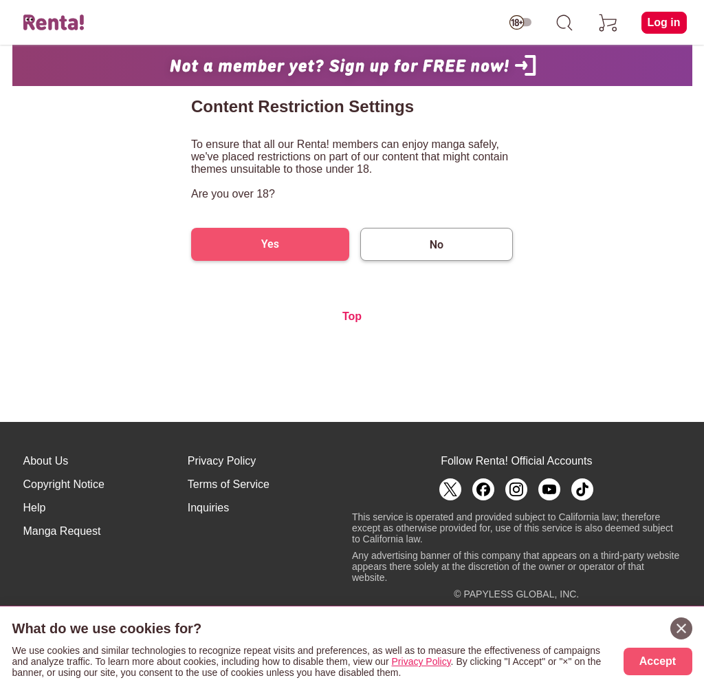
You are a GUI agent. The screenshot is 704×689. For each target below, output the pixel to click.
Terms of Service (229, 484)
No (436, 244)
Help (34, 507)
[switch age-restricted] (520, 22)
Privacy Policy (222, 461)
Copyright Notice (63, 484)
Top (352, 316)
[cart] (608, 23)
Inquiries (208, 507)
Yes (270, 244)
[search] (564, 23)
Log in (664, 22)
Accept (657, 661)
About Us (46, 461)
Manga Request (62, 531)
